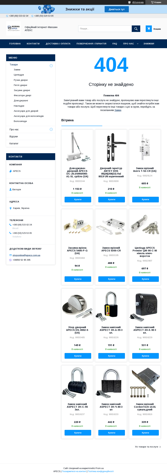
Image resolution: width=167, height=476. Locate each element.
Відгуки (14, 136)
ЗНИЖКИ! (148, 43)
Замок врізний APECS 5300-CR (111, 249)
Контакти (33, 43)
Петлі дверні (20, 85)
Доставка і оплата (58, 43)
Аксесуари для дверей (26, 111)
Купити (77, 199)
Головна (15, 43)
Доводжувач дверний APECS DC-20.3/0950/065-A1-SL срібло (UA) (77, 172)
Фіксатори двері (22, 95)
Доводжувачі (21, 100)
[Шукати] (136, 28)
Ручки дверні (21, 80)
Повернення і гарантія (91, 43)
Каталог (14, 143)
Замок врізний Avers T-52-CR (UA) (144, 169)
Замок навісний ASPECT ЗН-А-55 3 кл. (111, 330)
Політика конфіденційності (101, 471)
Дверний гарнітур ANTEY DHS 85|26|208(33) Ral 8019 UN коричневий (111, 172)
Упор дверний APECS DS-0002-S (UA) (77, 330)
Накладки (19, 106)
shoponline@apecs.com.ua (26, 255)
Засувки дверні (22, 90)
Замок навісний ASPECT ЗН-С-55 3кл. (77, 407)
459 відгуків (138, 2)
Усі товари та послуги (146, 446)
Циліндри (19, 74)
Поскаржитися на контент (74, 471)
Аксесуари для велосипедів (29, 116)
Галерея (14, 52)
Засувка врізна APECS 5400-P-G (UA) (77, 250)
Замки (118, 110)
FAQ (114, 43)
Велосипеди (20, 121)
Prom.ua (100, 468)
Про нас (128, 43)
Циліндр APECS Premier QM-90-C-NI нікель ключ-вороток (145, 251)
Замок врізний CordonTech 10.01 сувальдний (145, 407)
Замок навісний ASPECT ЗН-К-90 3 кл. (144, 330)
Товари (14, 64)
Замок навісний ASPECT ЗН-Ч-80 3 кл (111, 407)
